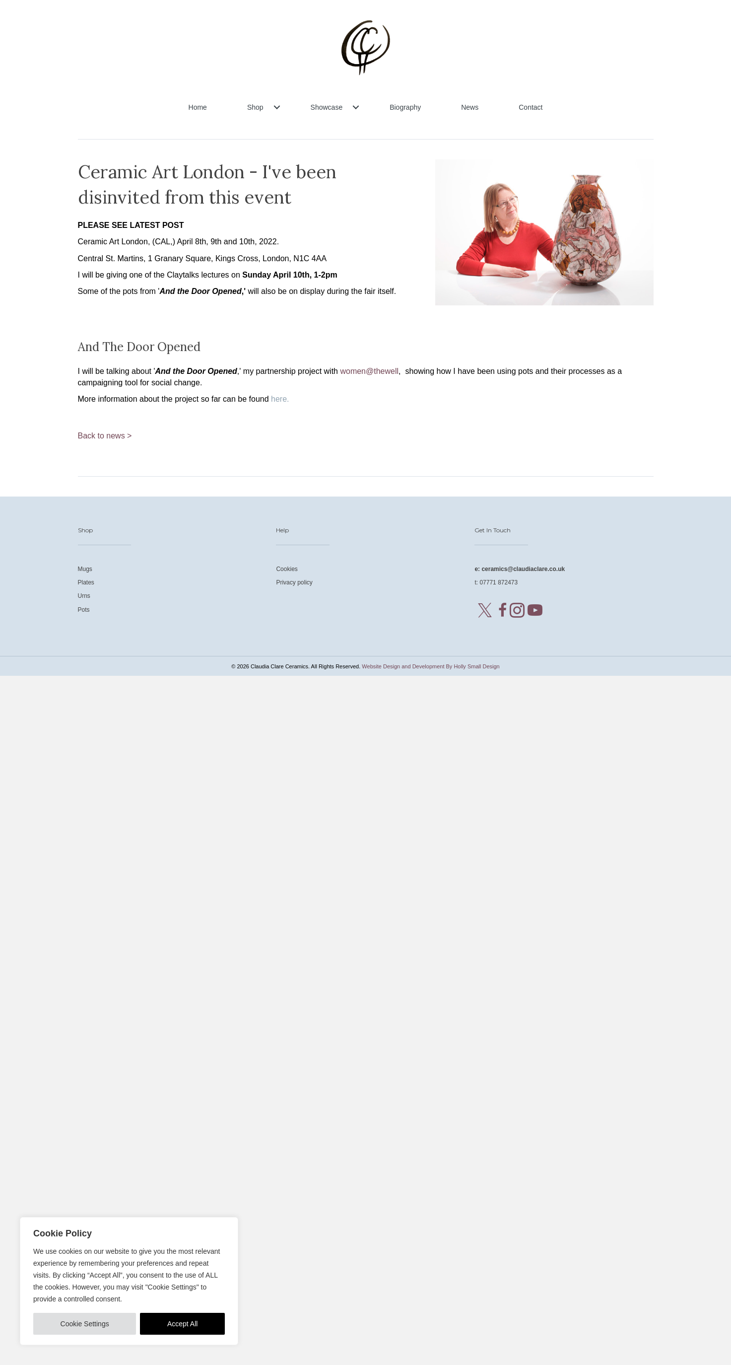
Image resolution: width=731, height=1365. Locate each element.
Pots (84, 609)
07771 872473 (498, 582)
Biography (405, 107)
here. (280, 399)
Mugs (85, 569)
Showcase (327, 107)
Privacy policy (294, 582)
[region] (129, 1281)
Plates (86, 582)
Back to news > (105, 435)
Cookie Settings (85, 1324)
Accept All (182, 1324)
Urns (84, 595)
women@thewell (369, 371)
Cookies (286, 569)
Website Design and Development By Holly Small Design (430, 666)
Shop (255, 107)
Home (198, 107)
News (469, 107)
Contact (530, 107)
